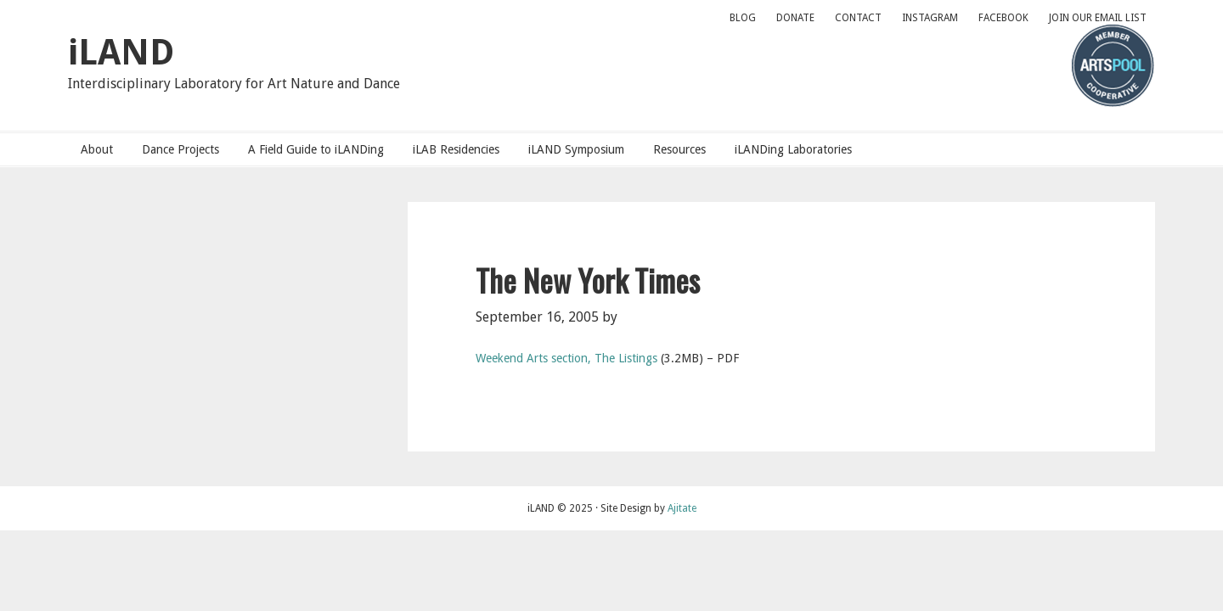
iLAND (121, 52)
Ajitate (682, 508)
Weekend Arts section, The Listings (566, 358)
